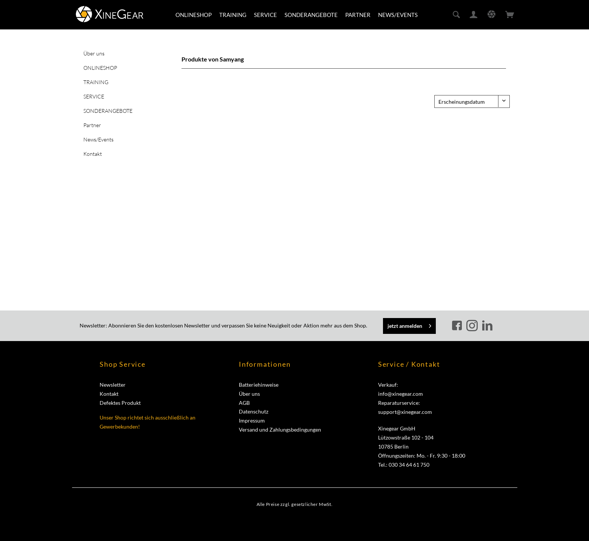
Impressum (252, 420)
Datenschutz (253, 411)
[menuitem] (193, 14)
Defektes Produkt (120, 403)
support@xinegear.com (405, 412)
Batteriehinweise (258, 384)
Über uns (94, 53)
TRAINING (95, 82)
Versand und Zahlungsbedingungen (280, 429)
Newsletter (113, 384)
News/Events (98, 139)
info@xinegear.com (400, 393)
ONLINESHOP (100, 68)
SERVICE (93, 96)
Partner (92, 125)
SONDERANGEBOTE (107, 111)
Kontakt (92, 154)
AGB (244, 403)
